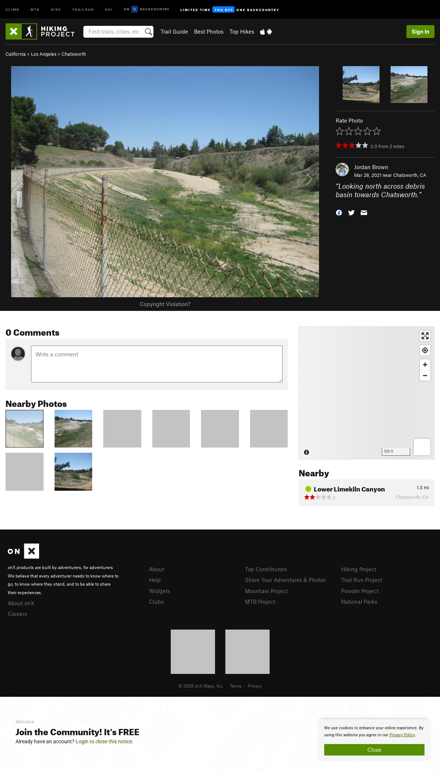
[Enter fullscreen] (425, 335)
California (16, 54)
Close (374, 749)
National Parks (359, 601)
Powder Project (359, 590)
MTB (35, 9)
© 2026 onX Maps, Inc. (201, 685)
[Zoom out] (425, 375)
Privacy (255, 685)
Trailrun (83, 9)
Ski (109, 9)
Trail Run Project (361, 579)
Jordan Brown (371, 167)
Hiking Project (358, 569)
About (156, 569)
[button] (339, 212)
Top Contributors (266, 569)
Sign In (420, 31)
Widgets (159, 590)
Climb (13, 9)
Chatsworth (74, 54)
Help (155, 579)
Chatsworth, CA (409, 175)
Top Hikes (241, 31)
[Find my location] (425, 350)
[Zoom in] (425, 364)
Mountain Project (266, 590)
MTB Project (260, 601)
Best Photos (209, 31)
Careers (17, 613)
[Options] (422, 447)
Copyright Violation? (165, 304)
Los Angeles (43, 54)
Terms (236, 685)
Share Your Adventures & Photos (285, 579)
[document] (374, 739)
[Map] (366, 393)
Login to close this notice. (105, 741)
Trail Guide (174, 31)
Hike (56, 9)
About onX (21, 603)
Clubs (156, 601)
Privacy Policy (402, 735)
